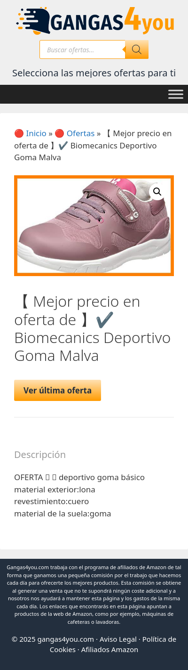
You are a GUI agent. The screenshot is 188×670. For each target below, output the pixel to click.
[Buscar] (137, 49)
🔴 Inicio (30, 133)
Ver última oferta (58, 390)
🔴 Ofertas (74, 133)
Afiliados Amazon (110, 649)
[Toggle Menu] (175, 94)
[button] (157, 191)
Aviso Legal (118, 639)
